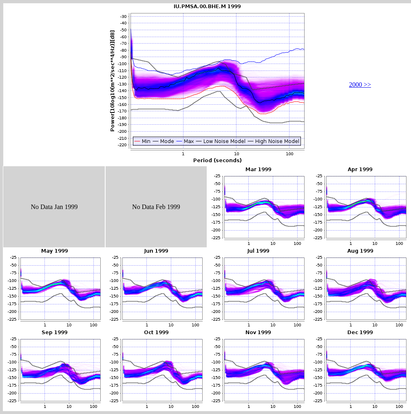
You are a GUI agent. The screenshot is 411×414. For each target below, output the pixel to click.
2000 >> (360, 84)
